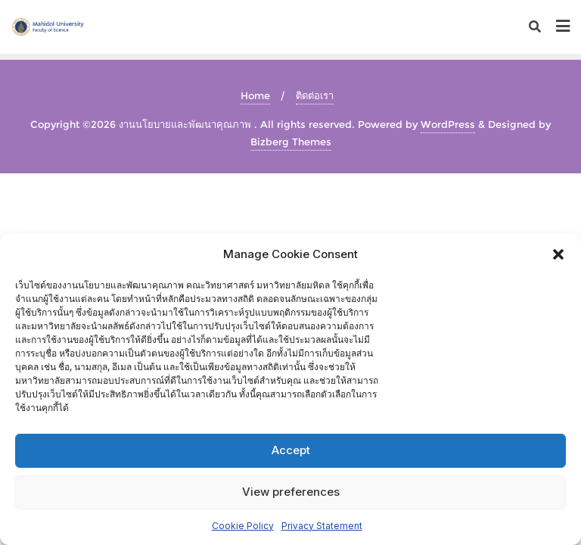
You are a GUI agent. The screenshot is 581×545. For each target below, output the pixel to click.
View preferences (291, 491)
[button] (558, 254)
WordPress (448, 124)
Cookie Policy (243, 525)
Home (255, 95)
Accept (291, 450)
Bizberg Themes (290, 141)
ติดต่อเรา (315, 95)
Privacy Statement (321, 525)
